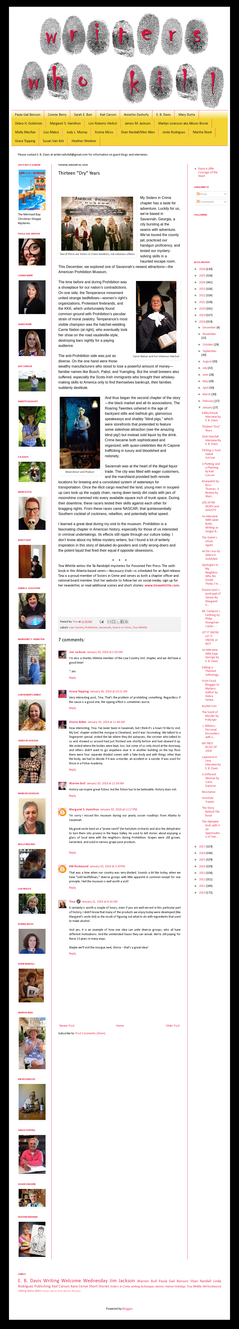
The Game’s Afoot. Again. (209, 541)
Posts (202, 194)
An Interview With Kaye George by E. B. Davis (210, 655)
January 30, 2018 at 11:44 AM (106, 722)
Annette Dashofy (136, 115)
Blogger (127, 1309)
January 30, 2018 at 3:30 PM (107, 866)
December (210, 327)
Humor (169, 1286)
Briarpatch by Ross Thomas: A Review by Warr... (210, 489)
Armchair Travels (208, 800)
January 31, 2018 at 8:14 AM (99, 901)
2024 (202, 282)
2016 (202, 853)
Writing (51, 1281)
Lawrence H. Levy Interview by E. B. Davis (211, 763)
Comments (205, 202)
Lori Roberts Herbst (102, 123)
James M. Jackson (138, 123)
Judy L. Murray (77, 132)
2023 (202, 289)
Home (120, 1026)
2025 (202, 275)
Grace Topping (25, 141)
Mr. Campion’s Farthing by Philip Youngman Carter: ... (211, 619)
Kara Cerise (79, 1286)
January (208, 407)
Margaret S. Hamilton (65, 123)
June (206, 375)
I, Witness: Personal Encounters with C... (210, 731)
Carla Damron (64, 1291)
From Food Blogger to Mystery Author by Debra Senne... (210, 690)
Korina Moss (104, 132)
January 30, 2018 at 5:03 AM (105, 652)
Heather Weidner (84, 141)
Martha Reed (202, 132)
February (209, 401)
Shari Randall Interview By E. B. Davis (211, 440)
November (209, 334)
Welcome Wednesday (84, 1281)
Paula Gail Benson (27, 115)
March (207, 394)
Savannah (105, 627)
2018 (202, 321)
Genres (159, 1286)
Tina (72, 901)
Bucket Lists (209, 706)
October (208, 344)
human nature (49, 1291)
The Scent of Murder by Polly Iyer (210, 716)
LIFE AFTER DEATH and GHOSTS (210, 506)
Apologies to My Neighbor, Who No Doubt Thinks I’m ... (211, 574)
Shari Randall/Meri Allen (138, 132)
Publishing (42, 1286)
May (206, 381)
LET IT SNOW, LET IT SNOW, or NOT (210, 638)
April (206, 388)
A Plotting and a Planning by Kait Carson (211, 469)
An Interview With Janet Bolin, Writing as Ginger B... (210, 524)
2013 (202, 873)
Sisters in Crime (121, 627)
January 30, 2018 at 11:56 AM (105, 783)
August (207, 361)
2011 (202, 886)
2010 (202, 892)
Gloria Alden (77, 722)
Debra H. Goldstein (28, 123)
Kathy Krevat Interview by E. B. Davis (211, 416)
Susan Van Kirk (53, 141)
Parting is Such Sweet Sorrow (211, 454)
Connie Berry (57, 115)
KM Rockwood (78, 866)
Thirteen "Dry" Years (211, 428)
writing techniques (143, 1286)
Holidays (180, 1286)
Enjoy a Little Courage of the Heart (208, 172)
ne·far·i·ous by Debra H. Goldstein (211, 555)
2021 (202, 302)
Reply (72, 678)
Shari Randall (200, 1281)
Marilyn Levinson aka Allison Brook (183, 123)
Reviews (76, 1291)
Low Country (76, 627)
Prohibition (91, 627)
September (210, 351)
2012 (202, 879)
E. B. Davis (163, 115)
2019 (202, 315)
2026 (202, 269)
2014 (202, 866)
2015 (202, 859)
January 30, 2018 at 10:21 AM (108, 691)
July (205, 368)
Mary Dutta (186, 115)
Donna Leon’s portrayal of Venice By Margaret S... (211, 597)
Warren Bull (77, 783)
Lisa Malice (51, 132)
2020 (202, 308)
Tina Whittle (140, 627)
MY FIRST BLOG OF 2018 (209, 747)
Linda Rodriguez (173, 132)
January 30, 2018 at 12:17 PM (118, 809)
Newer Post (66, 1026)
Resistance (208, 792)
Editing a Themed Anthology (210, 671)
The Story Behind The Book (211, 811)
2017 (202, 846)
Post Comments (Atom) (90, 1033)
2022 (202, 295)
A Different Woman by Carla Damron (210, 780)
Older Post (173, 1026)
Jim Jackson (77, 652)
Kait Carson (108, 115)
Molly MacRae (25, 132)
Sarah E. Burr (83, 115)
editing (22, 1291)
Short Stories (99, 1286)
